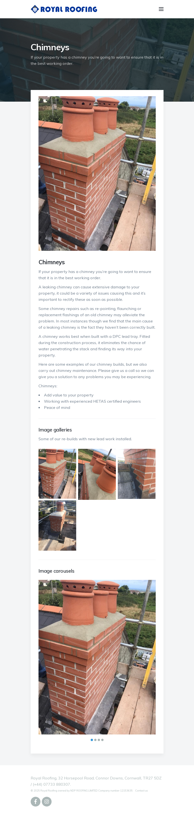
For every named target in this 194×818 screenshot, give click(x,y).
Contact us (141, 790)
